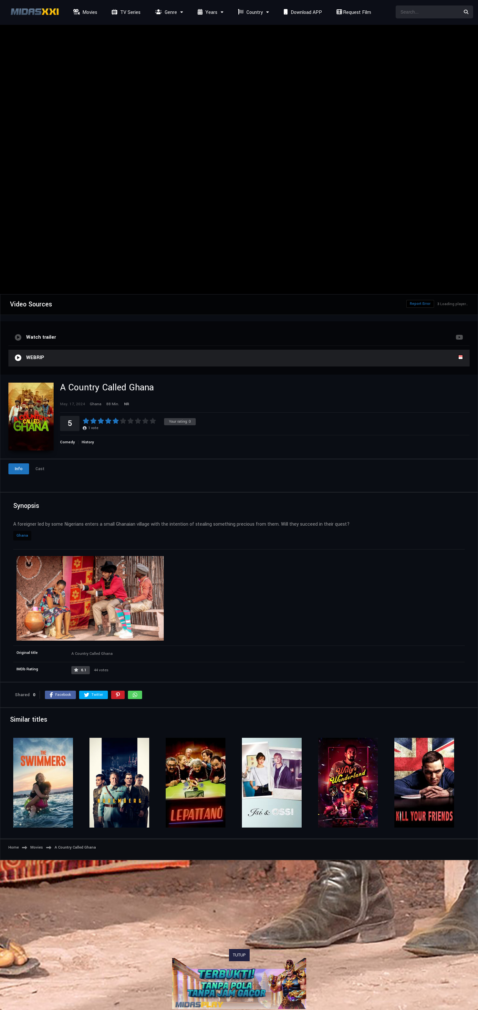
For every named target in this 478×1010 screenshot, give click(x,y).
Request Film (353, 12)
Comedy (67, 442)
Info (19, 469)
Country (249, 12)
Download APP (302, 12)
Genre (165, 12)
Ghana (22, 535)
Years (206, 12)
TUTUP (239, 955)
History (88, 442)
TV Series (125, 12)
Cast (40, 469)
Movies (84, 12)
